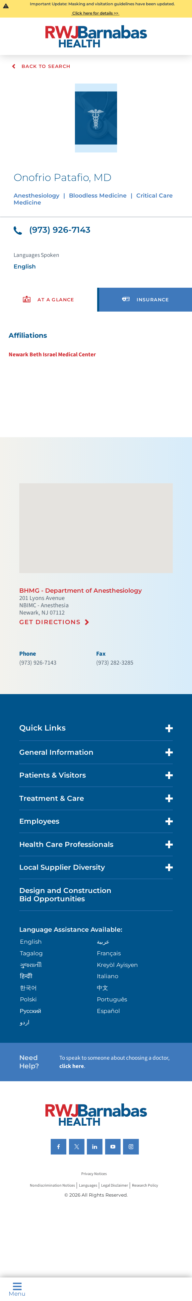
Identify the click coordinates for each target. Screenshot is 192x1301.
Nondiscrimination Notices (52, 1185)
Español (108, 1010)
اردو (25, 1022)
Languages (88, 1185)
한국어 (28, 987)
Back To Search (41, 66)
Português (112, 999)
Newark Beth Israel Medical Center (52, 354)
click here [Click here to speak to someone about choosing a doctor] (71, 1066)
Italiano (107, 976)
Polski (28, 999)
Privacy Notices (94, 1174)
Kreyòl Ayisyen (117, 964)
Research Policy (145, 1185)
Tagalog (31, 953)
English (31, 941)
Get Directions (50, 622)
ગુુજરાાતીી (31, 964)
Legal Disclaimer (114, 1185)
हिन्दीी (26, 976)
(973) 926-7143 (52, 230)
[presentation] (48, 300)
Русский (30, 1010)
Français (109, 953)
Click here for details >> (95, 13)
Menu (17, 1289)
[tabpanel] (96, 345)
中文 (102, 987)
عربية (103, 941)
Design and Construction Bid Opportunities (65, 894)
